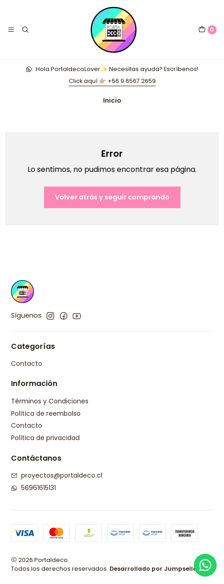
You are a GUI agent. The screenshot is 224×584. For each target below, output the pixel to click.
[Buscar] (24, 29)
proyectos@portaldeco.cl (56, 475)
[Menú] (10, 29)
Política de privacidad (45, 437)
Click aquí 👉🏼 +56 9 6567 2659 (112, 81)
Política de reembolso (46, 413)
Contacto (26, 363)
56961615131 (33, 487)
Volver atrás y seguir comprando (112, 197)
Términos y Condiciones (49, 401)
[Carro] (208, 29)
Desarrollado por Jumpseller (154, 569)
